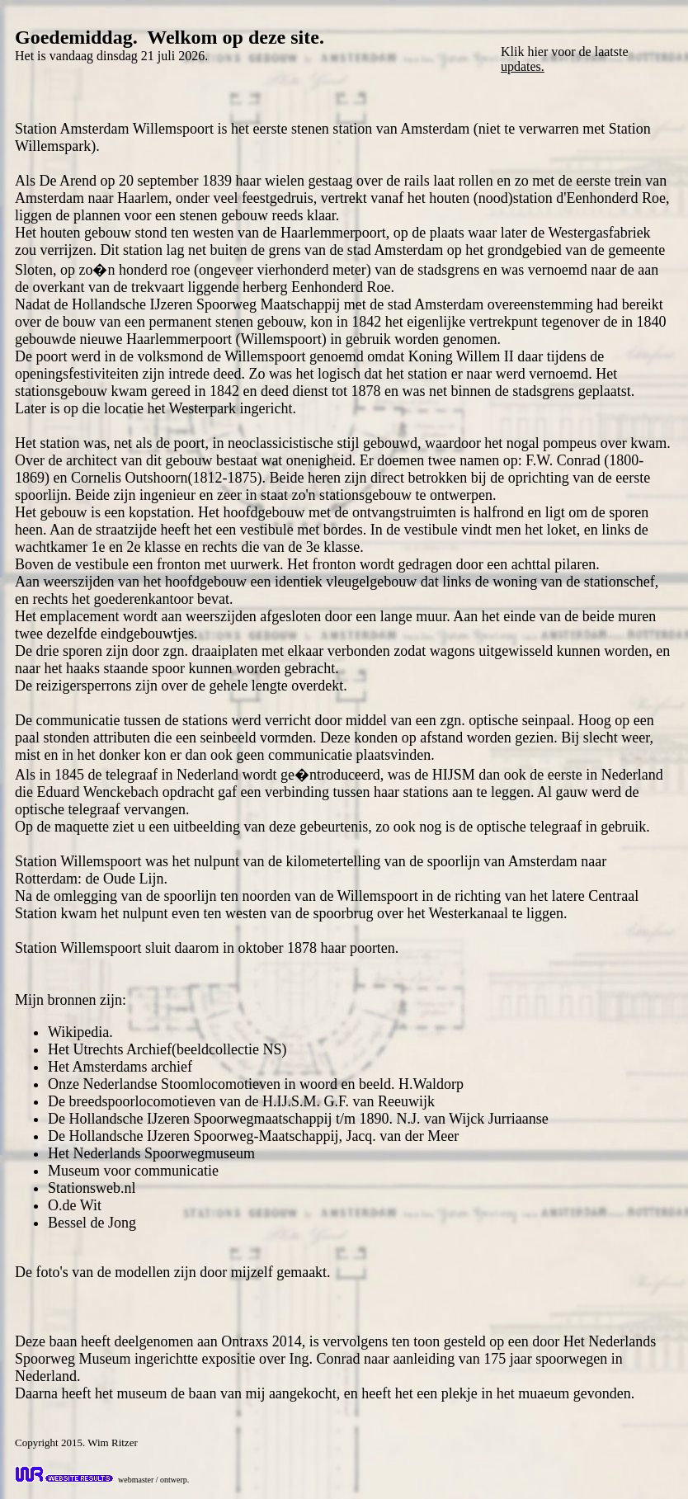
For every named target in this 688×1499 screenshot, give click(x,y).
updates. (522, 66)
